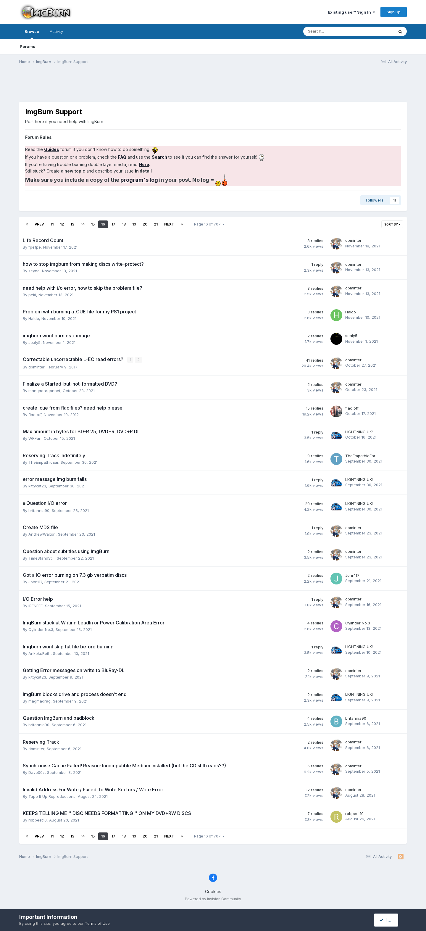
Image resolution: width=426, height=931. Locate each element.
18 (124, 224)
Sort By (392, 224)
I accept (389, 919)
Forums (27, 46)
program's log (139, 180)
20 (145, 224)
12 (62, 224)
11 (52, 224)
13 (72, 224)
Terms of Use (97, 923)
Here (144, 164)
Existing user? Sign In (351, 12)
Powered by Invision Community (213, 898)
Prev (39, 224)
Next (169, 224)
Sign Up (394, 11)
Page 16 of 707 (209, 224)
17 (113, 224)
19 (134, 224)
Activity (56, 31)
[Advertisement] (213, 86)
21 (156, 224)
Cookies (213, 891)
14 (83, 224)
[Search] (333, 31)
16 (103, 224)
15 (93, 224)
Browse (32, 34)
